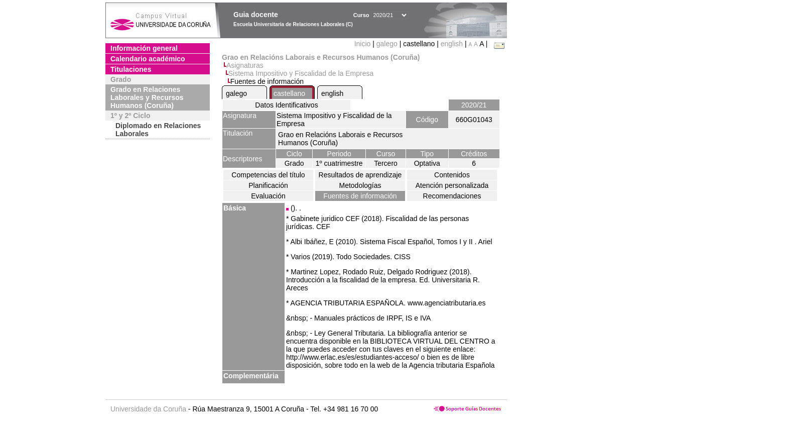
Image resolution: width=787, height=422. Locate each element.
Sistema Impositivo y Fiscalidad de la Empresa (300, 73)
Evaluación (268, 196)
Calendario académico (147, 59)
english (452, 44)
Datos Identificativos (286, 105)
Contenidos (452, 175)
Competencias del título (268, 175)
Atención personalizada (452, 185)
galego (387, 44)
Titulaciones (130, 69)
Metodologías (360, 185)
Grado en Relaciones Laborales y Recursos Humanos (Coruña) (147, 97)
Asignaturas (245, 65)
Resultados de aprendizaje (360, 175)
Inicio (363, 44)
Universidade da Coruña (148, 409)
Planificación (268, 185)
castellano (289, 93)
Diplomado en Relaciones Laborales (158, 130)
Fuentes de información (360, 196)
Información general (144, 48)
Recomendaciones (452, 196)
